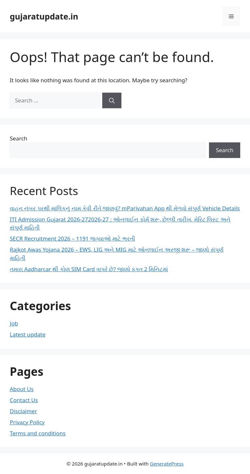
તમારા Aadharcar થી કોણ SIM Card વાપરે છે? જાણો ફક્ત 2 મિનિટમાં (89, 269)
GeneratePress (166, 463)
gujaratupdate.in (44, 16)
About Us (22, 389)
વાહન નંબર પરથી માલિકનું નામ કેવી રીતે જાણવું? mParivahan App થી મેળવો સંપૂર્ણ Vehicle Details (125, 208)
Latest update (28, 334)
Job (14, 323)
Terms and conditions (38, 433)
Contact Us (24, 400)
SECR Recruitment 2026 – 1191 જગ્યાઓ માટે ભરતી (72, 238)
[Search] (111, 100)
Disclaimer (23, 411)
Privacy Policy (27, 422)
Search (18, 138)
